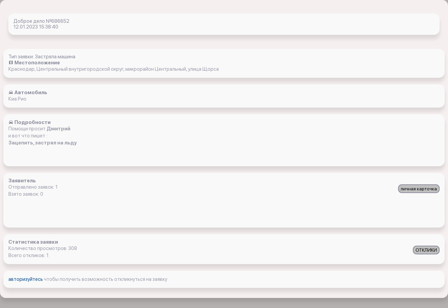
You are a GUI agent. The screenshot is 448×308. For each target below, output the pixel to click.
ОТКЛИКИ (426, 250)
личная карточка (419, 188)
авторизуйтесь (26, 279)
